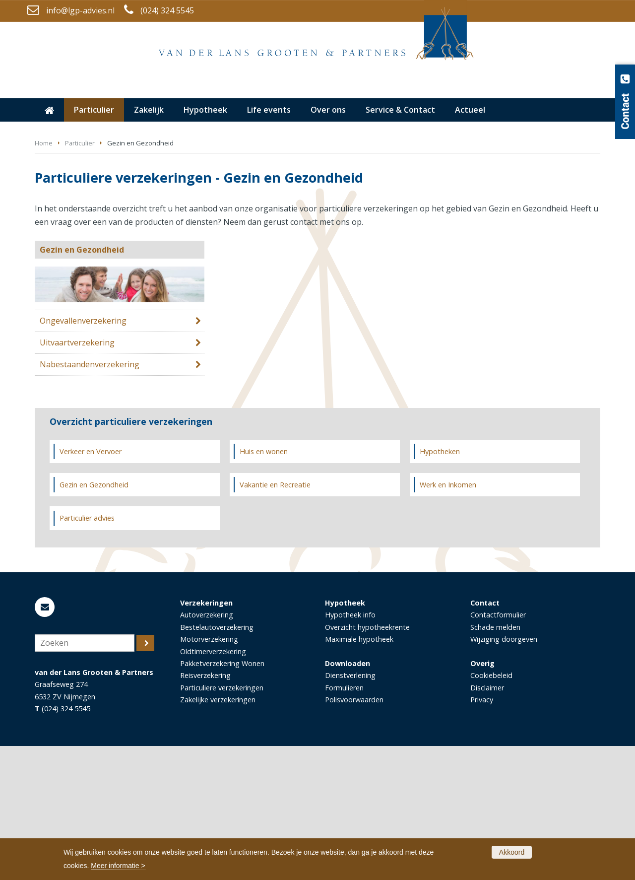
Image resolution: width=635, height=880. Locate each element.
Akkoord (511, 852)
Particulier (80, 276)
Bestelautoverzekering (217, 761)
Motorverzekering (209, 773)
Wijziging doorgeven (503, 773)
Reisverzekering (205, 809)
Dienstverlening (350, 809)
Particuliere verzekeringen (221, 821)
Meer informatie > (118, 866)
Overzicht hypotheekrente (367, 761)
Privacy (481, 833)
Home (44, 276)
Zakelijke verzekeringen (217, 833)
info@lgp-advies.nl (80, 10)
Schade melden (495, 761)
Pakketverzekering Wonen (222, 797)
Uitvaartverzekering (77, 476)
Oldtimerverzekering (213, 785)
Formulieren (344, 821)
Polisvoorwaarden (354, 833)
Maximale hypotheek (359, 773)
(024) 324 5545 (167, 10)
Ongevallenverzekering (83, 454)
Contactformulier (498, 748)
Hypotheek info (350, 748)
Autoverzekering (206, 748)
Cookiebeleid (491, 809)
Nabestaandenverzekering (89, 498)
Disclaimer (487, 821)
